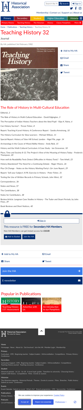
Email (64, 58)
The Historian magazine (9, 380)
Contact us (55, 13)
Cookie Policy (59, 395)
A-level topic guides (34, 372)
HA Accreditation (48, 354)
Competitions (60, 354)
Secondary (22, 18)
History (50, 23)
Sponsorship (61, 389)
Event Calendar (6, 389)
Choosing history (67, 372)
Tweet (64, 72)
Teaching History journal (10, 365)
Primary (7, 18)
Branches (63, 380)
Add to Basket (12, 237)
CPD (12, 354)
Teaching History (23, 23)
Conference (5, 356)
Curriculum (5, 354)
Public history (73, 380)
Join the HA (29, 237)
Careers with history (8, 374)
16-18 (23, 372)
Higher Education (55, 18)
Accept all (24, 402)
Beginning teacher (21, 354)
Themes (37, 380)
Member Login (49, 347)
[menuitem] (7, 18)
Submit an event (7, 382)
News (12, 347)
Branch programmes (43, 389)
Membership (42, 13)
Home (3, 27)
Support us (67, 13)
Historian (74, 18)
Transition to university (51, 372)
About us (77, 13)
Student (37, 18)
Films (30, 374)
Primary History (8, 23)
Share (64, 65)
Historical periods (7, 372)
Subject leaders (34, 354)
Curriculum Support (8, 363)
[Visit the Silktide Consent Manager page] (75, 402)
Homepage (5, 347)
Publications (12, 27)
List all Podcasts (7, 403)
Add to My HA (68, 51)
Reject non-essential (43, 402)
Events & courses (40, 374)
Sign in (41, 221)
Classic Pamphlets (63, 23)
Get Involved (28, 347)
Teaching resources (27, 365)
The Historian (39, 23)
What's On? (30, 389)
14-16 (17, 372)
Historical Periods (25, 380)
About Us (19, 347)
